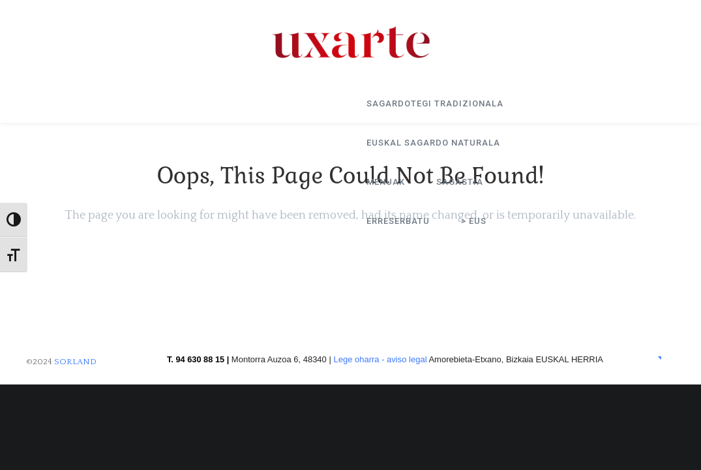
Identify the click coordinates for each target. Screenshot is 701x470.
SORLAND (75, 361)
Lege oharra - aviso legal (379, 359)
